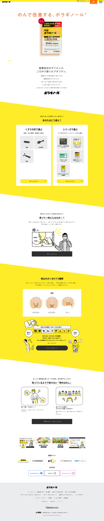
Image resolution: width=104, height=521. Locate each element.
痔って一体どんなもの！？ (50, 494)
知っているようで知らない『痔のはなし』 (31, 494)
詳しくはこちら (52, 254)
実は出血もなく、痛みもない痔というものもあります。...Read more (32, 410)
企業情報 (66, 498)
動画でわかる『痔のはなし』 (66, 494)
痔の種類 (48, 492)
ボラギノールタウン (41, 498)
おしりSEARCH (79, 494)
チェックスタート (52, 348)
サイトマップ (59, 501)
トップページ (31, 492)
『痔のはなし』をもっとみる (52, 421)
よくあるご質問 (57, 498)
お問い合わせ (52, 501)
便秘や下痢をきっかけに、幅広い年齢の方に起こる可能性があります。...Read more (69, 413)
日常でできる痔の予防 (57, 492)
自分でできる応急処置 (70, 492)
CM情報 (50, 498)
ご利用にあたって (45, 501)
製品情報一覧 (40, 492)
